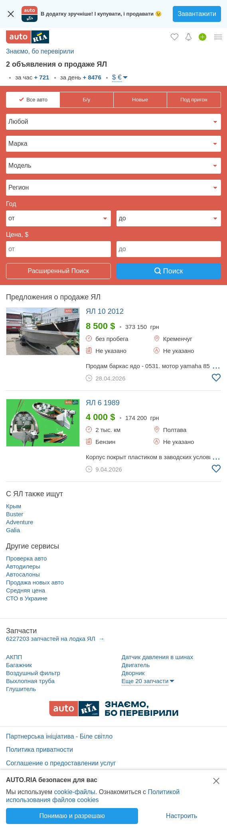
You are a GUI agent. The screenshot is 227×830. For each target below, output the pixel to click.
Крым (13, 506)
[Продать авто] (202, 37)
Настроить (181, 815)
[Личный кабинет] (218, 37)
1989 (103, 403)
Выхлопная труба (30, 680)
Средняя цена (25, 590)
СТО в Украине (26, 598)
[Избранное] (175, 37)
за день (80, 77)
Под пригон (193, 100)
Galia (13, 530)
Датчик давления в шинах (157, 657)
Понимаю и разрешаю (72, 815)
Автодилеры (23, 566)
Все (36, 99)
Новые (140, 100)
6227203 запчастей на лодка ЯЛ (51, 638)
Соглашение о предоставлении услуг (61, 763)
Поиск (168, 271)
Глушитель (21, 688)
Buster (14, 514)
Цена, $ (17, 234)
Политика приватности (39, 749)
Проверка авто (26, 558)
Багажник (19, 665)
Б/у (87, 100)
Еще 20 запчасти (145, 680)
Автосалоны (23, 574)
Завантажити (197, 13)
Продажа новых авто (35, 582)
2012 (105, 311)
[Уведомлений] (188, 37)
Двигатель (136, 665)
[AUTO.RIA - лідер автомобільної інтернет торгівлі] (27, 37)
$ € (117, 77)
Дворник (133, 673)
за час (31, 77)
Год (11, 203)
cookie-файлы (74, 791)
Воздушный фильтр (33, 673)
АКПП (14, 657)
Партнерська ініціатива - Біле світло (59, 736)
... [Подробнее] (216, 365)
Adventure (19, 522)
